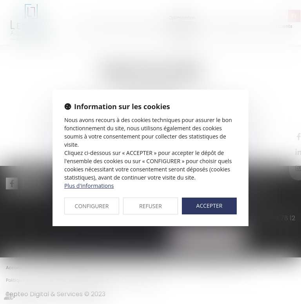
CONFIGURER (92, 206)
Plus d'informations (89, 185)
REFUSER (150, 206)
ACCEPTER (209, 205)
